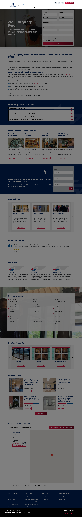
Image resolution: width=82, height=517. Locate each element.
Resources (57, 7)
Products (44, 7)
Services (50, 7)
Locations (71, 7)
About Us (64, 7)
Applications (36, 7)
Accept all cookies (68, 510)
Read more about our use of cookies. (14, 514)
